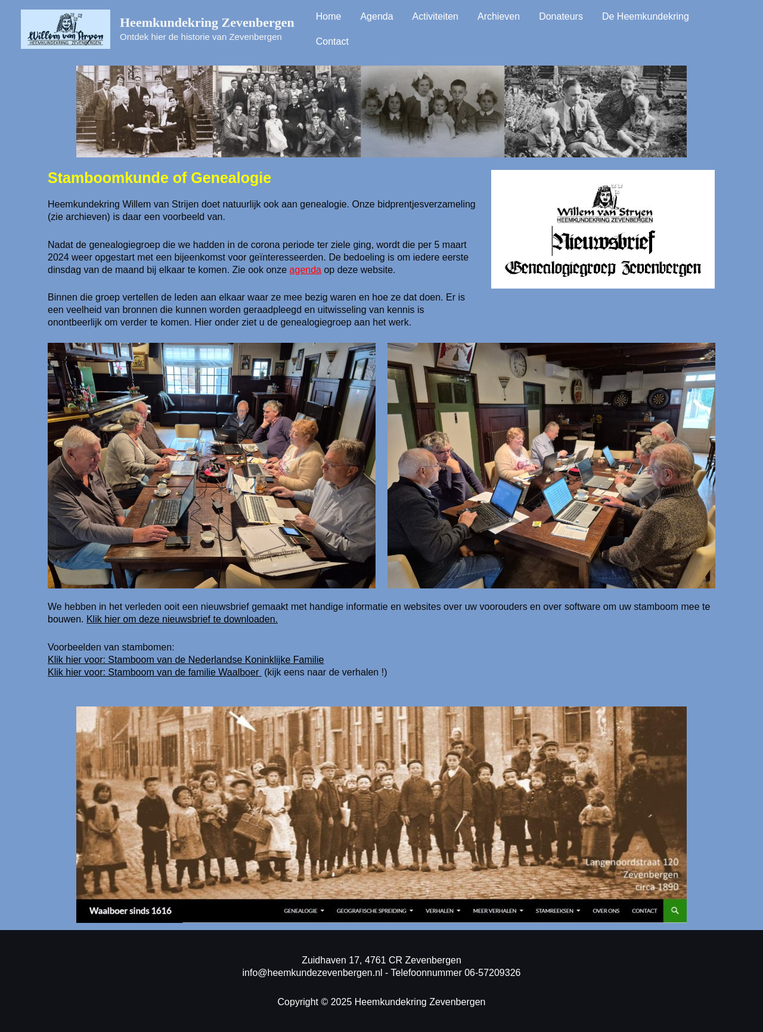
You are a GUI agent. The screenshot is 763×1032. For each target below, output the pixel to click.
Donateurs (561, 16)
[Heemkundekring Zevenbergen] (65, 28)
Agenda (376, 16)
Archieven (498, 16)
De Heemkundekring (645, 16)
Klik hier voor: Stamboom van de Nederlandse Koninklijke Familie (186, 660)
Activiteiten (435, 16)
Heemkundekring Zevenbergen (207, 22)
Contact (332, 41)
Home (329, 16)
